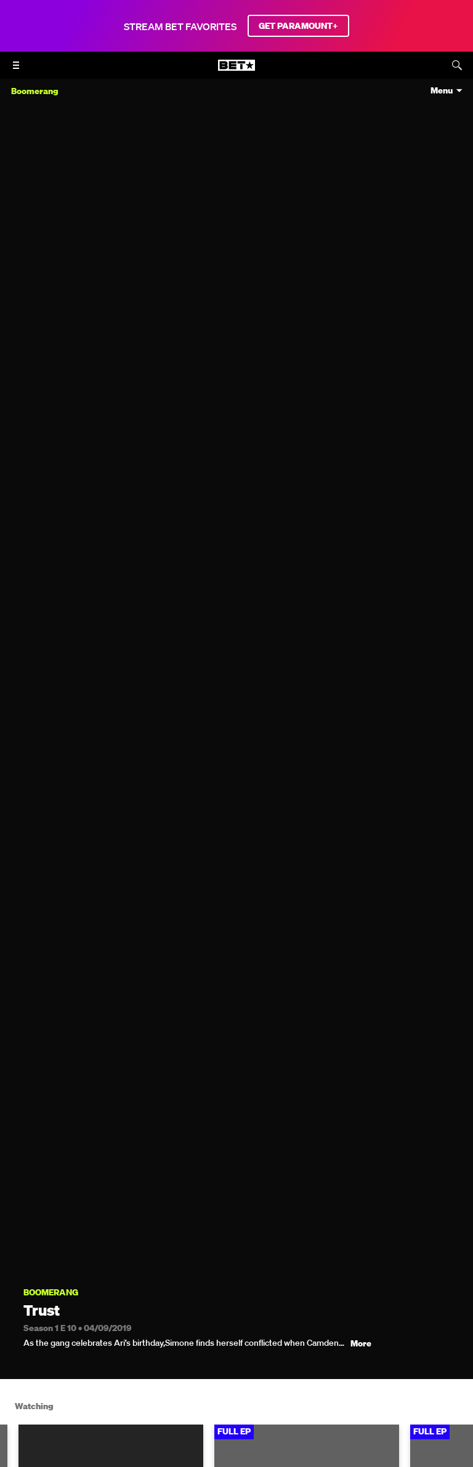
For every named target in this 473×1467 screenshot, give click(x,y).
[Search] (457, 65)
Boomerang (50, 1292)
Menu (442, 90)
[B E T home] (236, 71)
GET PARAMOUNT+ (298, 25)
